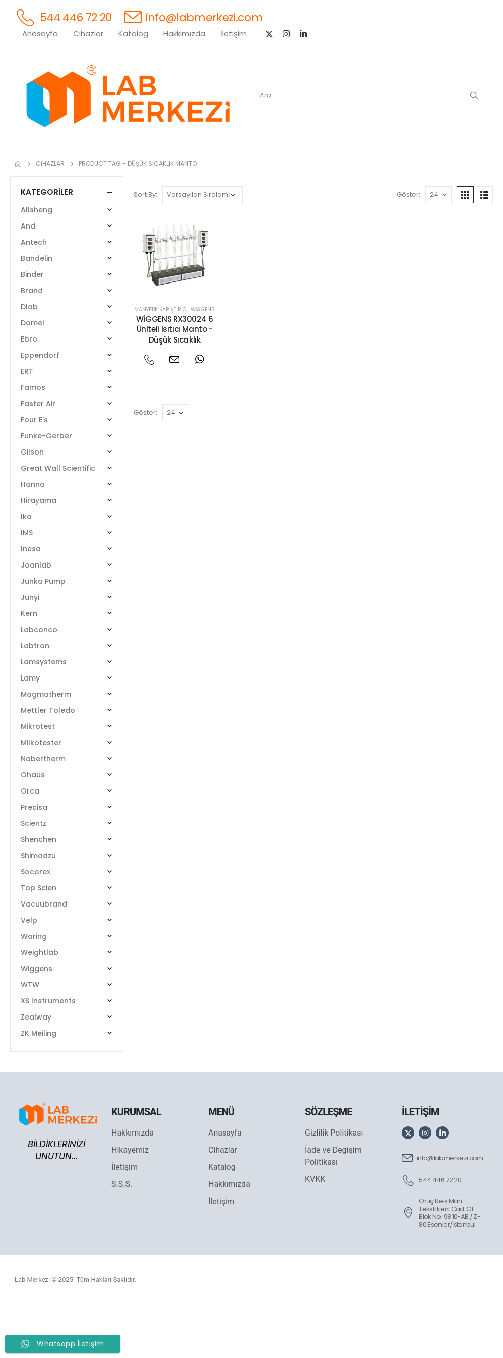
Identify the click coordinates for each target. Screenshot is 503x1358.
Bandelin (36, 311)
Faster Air (38, 456)
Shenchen (38, 892)
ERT (27, 424)
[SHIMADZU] (151, 167)
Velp (29, 973)
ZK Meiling (38, 1086)
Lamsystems (44, 714)
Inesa (31, 601)
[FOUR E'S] (352, 167)
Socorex (35, 924)
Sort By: (145, 247)
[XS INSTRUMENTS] (191, 167)
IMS (27, 585)
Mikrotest (38, 779)
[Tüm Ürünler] (30, 167)
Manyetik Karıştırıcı (161, 362)
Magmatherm (46, 747)
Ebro (29, 391)
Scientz (33, 876)
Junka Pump (43, 634)
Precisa (34, 860)
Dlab (29, 359)
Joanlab (36, 617)
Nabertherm (43, 811)
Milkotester (41, 795)
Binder (32, 327)
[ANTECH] (433, 167)
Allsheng (36, 262)
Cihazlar (88, 33)
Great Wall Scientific (58, 521)
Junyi (30, 650)
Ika (26, 569)
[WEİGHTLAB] (70, 167)
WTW (30, 1037)
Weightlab (39, 1005)
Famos (33, 440)
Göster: (408, 247)
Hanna (33, 537)
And (28, 278)
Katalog (133, 33)
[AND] (272, 167)
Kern (29, 666)
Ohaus (33, 827)
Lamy (30, 730)
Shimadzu (38, 908)
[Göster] (438, 247)
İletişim (233, 33)
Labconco (39, 682)
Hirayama (38, 553)
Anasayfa (40, 33)
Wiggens (203, 362)
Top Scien (38, 940)
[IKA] (473, 167)
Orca (30, 843)
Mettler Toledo (48, 763)
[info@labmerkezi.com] (193, 17)
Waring (34, 989)
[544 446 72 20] (63, 17)
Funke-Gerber (46, 488)
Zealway (36, 1069)
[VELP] (393, 167)
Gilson (32, 504)
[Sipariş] (202, 247)
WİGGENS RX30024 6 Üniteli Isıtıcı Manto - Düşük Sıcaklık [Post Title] (174, 382)
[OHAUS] (110, 167)
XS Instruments (48, 1053)
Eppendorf (40, 408)
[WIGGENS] (231, 167)
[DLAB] (312, 167)
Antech (34, 295)
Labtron (35, 698)
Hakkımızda (184, 33)
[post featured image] (175, 307)
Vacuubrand (44, 956)
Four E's (34, 472)
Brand (32, 343)
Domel (32, 375)
